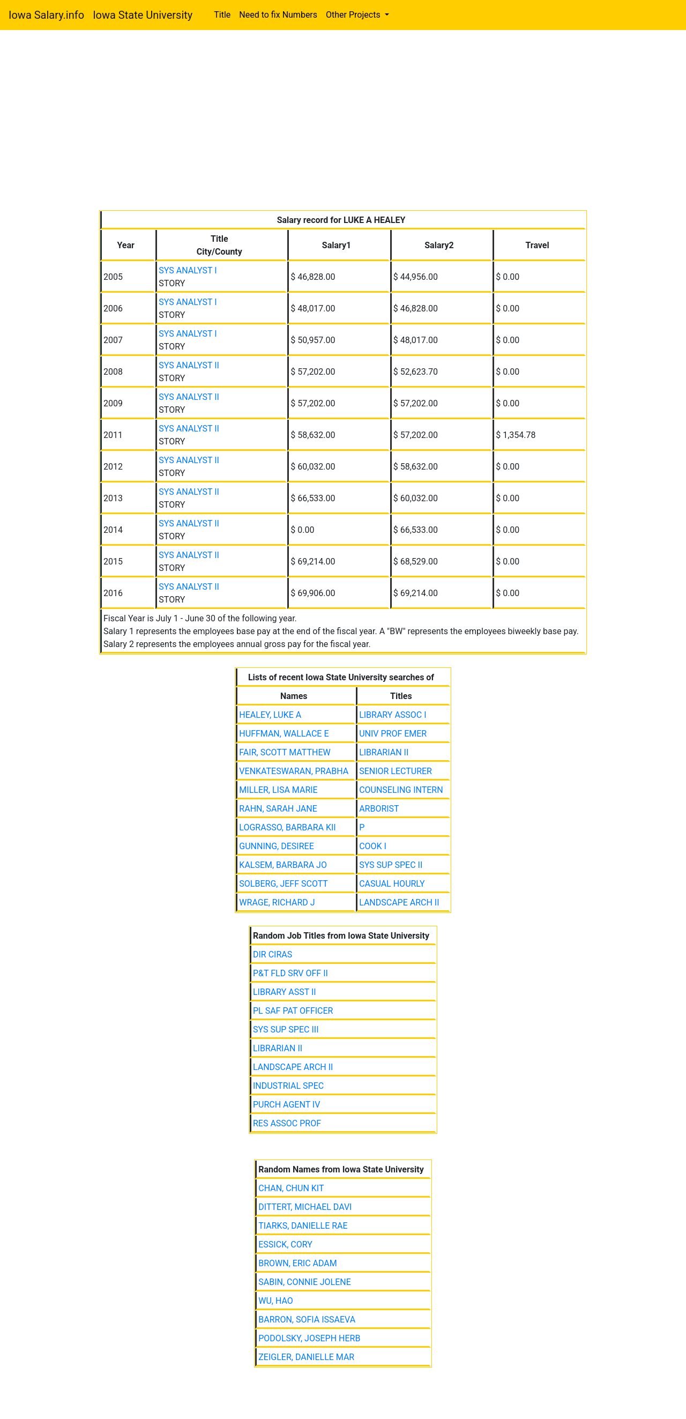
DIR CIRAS (272, 954)
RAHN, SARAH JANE (278, 809)
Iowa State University (142, 15)
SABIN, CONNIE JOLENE (304, 1282)
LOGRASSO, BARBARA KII (287, 827)
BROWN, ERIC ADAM (297, 1263)
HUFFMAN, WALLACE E (284, 734)
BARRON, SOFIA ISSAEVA (306, 1319)
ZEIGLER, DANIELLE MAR (306, 1357)
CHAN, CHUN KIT (291, 1188)
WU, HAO (275, 1301)
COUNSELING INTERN (401, 790)
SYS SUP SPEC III (286, 1029)
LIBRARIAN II (383, 752)
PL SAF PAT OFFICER (293, 1011)
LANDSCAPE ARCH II (399, 902)
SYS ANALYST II (189, 365)
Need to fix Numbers (278, 15)
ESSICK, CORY (285, 1244)
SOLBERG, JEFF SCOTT (283, 884)
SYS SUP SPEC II (390, 865)
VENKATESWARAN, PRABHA (293, 771)
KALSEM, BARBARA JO (283, 865)
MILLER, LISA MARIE (278, 790)
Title (222, 15)
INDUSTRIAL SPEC (288, 1086)
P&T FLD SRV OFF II (290, 973)
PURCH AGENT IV (286, 1104)
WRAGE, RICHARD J (277, 902)
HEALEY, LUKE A (270, 715)
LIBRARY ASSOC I (392, 715)
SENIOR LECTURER (395, 771)
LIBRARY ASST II (284, 992)
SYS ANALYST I (188, 270)
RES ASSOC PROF (287, 1123)
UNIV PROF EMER (393, 734)
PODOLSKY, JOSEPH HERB (309, 1338)
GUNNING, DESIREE (276, 846)
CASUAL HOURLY (392, 884)
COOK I (372, 846)
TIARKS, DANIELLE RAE (302, 1226)
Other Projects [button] (354, 15)
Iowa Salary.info (46, 15)
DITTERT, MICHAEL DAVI (305, 1207)
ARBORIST (379, 809)
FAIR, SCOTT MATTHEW (284, 752)
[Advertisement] (343, 122)
